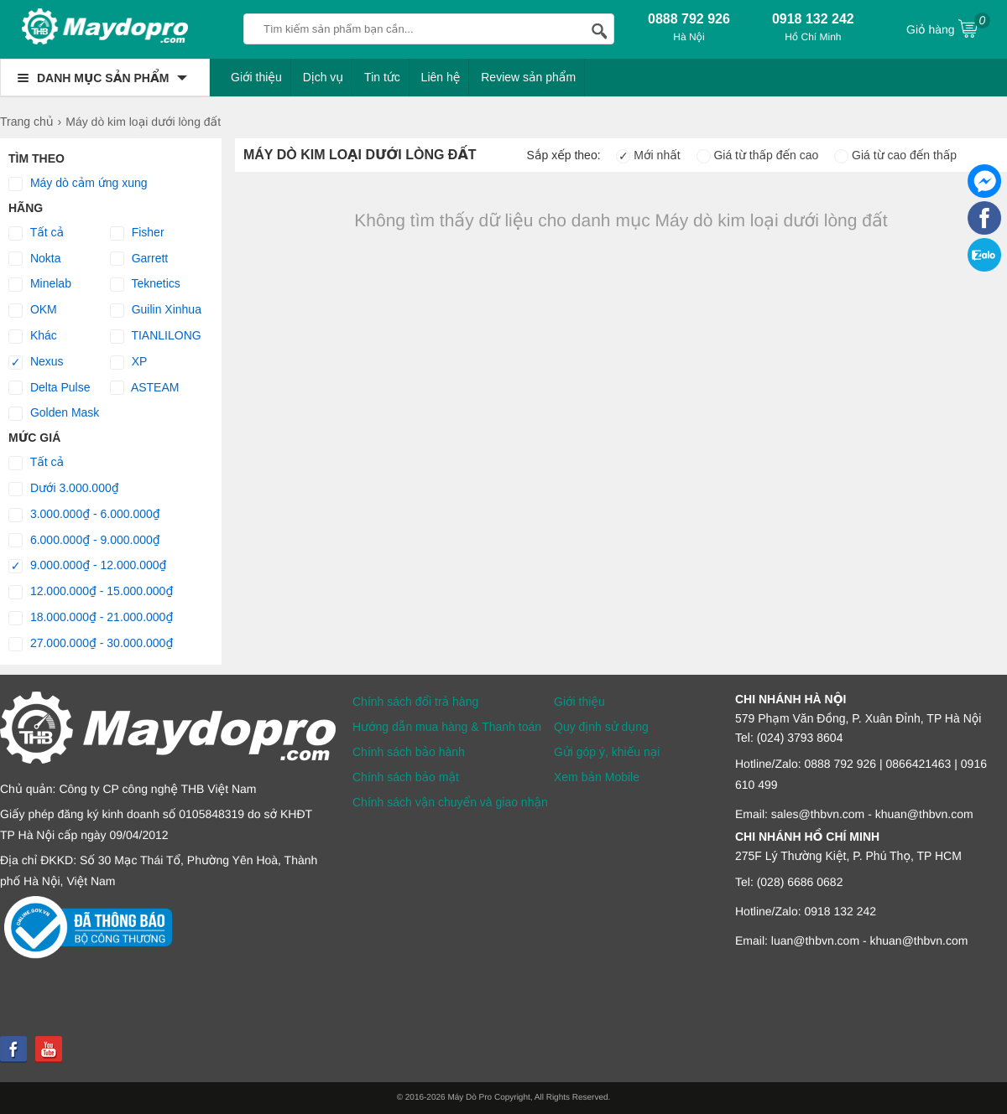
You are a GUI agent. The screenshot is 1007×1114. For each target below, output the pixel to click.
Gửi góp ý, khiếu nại (607, 752)
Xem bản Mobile (596, 777)
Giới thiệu (256, 77)
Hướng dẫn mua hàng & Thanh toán (446, 726)
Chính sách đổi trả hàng (415, 701)
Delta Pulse (49, 388)
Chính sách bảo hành (408, 752)
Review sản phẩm (528, 77)
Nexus (36, 362)
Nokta (34, 259)
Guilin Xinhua (155, 310)
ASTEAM (145, 388)
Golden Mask (53, 413)
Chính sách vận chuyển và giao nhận (450, 802)
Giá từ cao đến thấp (895, 155)
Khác (32, 336)
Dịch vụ (323, 77)
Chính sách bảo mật (405, 777)
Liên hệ (441, 77)
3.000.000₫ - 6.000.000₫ (84, 514)
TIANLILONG (155, 336)
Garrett (139, 259)
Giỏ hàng (948, 28)
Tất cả (36, 233)
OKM (32, 310)
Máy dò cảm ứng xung (78, 183)
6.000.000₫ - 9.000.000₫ (84, 540)
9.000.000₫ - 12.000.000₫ (87, 565)
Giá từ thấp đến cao (758, 155)
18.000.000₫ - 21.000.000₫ (90, 617)
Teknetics (145, 284)
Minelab (39, 284)
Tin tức (382, 77)
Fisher (137, 233)
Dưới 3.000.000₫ (63, 488)
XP (129, 362)
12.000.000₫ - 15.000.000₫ (90, 591)
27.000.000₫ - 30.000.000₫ (90, 643)
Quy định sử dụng (601, 726)
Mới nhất (648, 155)
